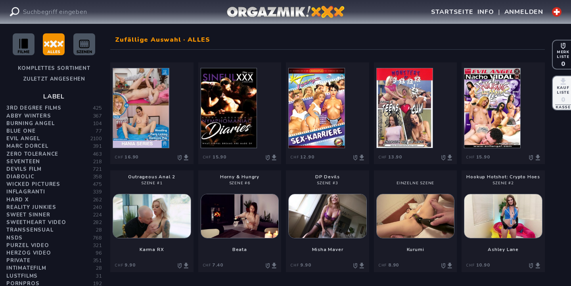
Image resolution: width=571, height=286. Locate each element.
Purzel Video (27, 245)
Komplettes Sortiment (54, 68)
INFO (485, 12)
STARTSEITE (452, 12)
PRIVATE (18, 260)
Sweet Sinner (28, 214)
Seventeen (23, 161)
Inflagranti (25, 191)
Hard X (17, 199)
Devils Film (24, 169)
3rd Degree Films (33, 108)
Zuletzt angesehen (54, 79)
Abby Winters (28, 116)
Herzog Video (28, 253)
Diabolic (20, 176)
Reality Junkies (31, 207)
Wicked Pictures (33, 184)
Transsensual (30, 230)
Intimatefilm (26, 268)
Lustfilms (22, 276)
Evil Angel (23, 138)
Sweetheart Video (36, 222)
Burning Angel (30, 123)
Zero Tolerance (32, 154)
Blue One (20, 131)
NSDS (14, 238)
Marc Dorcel (27, 146)
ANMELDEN (523, 12)
